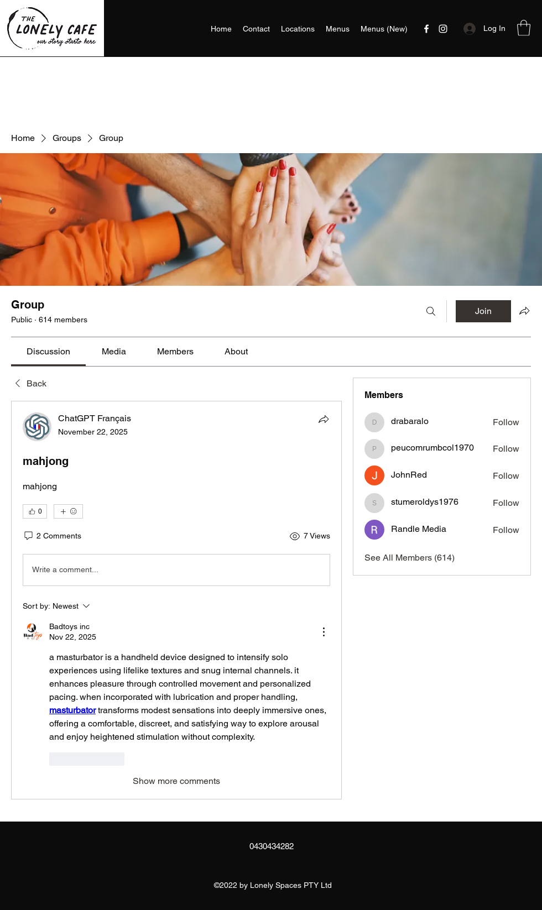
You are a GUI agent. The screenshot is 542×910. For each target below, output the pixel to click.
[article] (176, 600)
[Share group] (524, 310)
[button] (523, 28)
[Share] (323, 419)
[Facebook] (426, 28)
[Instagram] (443, 28)
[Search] (430, 311)
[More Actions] (323, 632)
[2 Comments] (52, 536)
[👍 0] (35, 511)
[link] (48, 351)
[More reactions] (68, 511)
